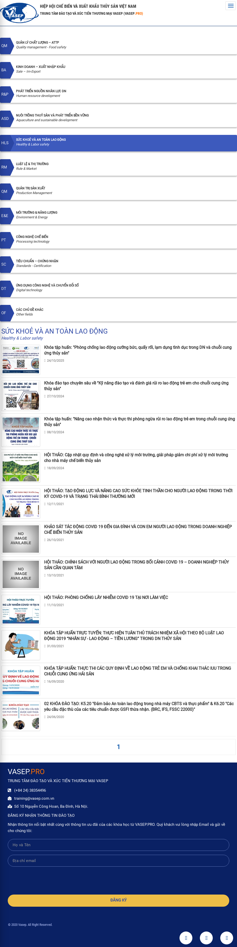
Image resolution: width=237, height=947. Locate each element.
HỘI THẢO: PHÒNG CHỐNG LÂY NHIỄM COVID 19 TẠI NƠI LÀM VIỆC (106, 597)
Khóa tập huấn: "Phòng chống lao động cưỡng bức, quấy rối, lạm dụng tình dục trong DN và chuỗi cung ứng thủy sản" (138, 350)
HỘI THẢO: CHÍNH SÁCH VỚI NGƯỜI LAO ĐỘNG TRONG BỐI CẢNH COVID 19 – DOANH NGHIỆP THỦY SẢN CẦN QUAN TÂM (136, 565)
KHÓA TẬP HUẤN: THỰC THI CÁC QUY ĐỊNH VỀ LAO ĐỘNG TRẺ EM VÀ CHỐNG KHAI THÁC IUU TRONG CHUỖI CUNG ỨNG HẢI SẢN (137, 671)
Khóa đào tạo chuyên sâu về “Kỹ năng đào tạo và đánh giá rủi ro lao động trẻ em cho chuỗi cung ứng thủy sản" (136, 386)
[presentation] (118, 881)
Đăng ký (118, 900)
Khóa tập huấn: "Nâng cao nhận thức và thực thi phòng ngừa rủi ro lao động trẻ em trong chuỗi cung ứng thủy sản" (139, 422)
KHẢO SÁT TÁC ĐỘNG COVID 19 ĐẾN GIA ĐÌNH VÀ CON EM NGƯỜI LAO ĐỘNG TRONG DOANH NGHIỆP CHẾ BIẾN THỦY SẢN (138, 529)
